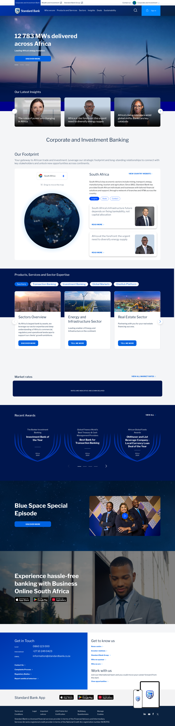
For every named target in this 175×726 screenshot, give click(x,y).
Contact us (126, 3)
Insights (91, 10)
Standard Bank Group (72, 3)
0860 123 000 (41, 646)
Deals (99, 10)
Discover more (33, 59)
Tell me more (77, 343)
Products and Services (67, 10)
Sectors (82, 10)
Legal (34, 711)
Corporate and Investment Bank (28, 3)
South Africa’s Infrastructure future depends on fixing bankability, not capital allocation (112, 211)
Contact (115, 199)
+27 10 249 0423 (42, 651)
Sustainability (110, 10)
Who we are (49, 10)
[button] (16, 65)
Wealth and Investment (50, 3)
